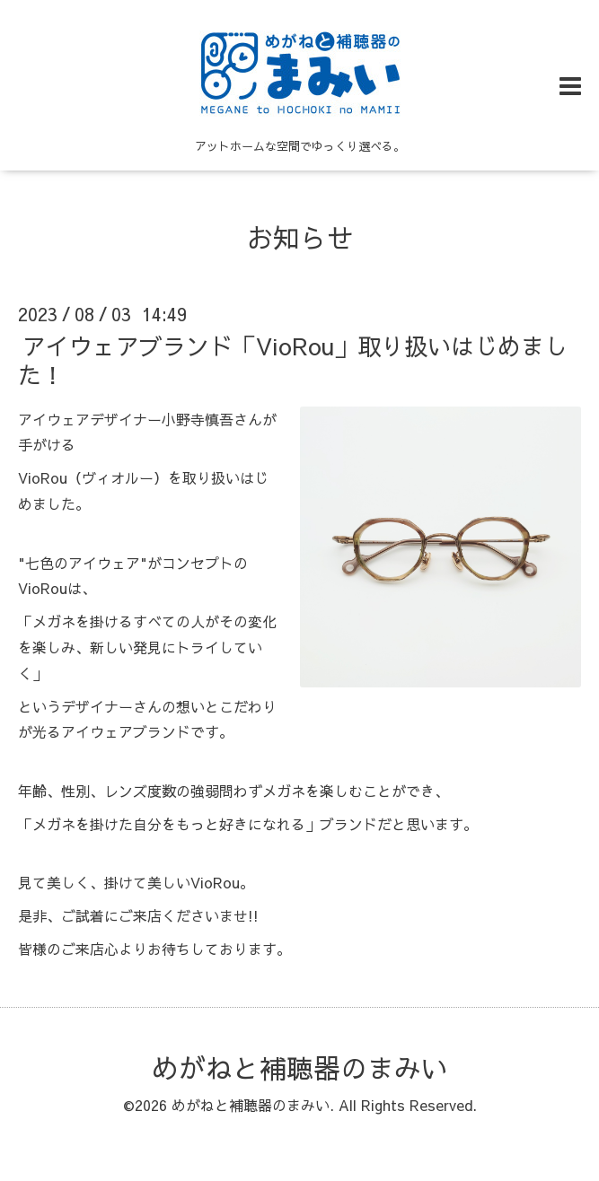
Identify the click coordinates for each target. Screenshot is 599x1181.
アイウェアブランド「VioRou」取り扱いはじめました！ (293, 359)
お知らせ (300, 237)
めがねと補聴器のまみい (300, 1067)
